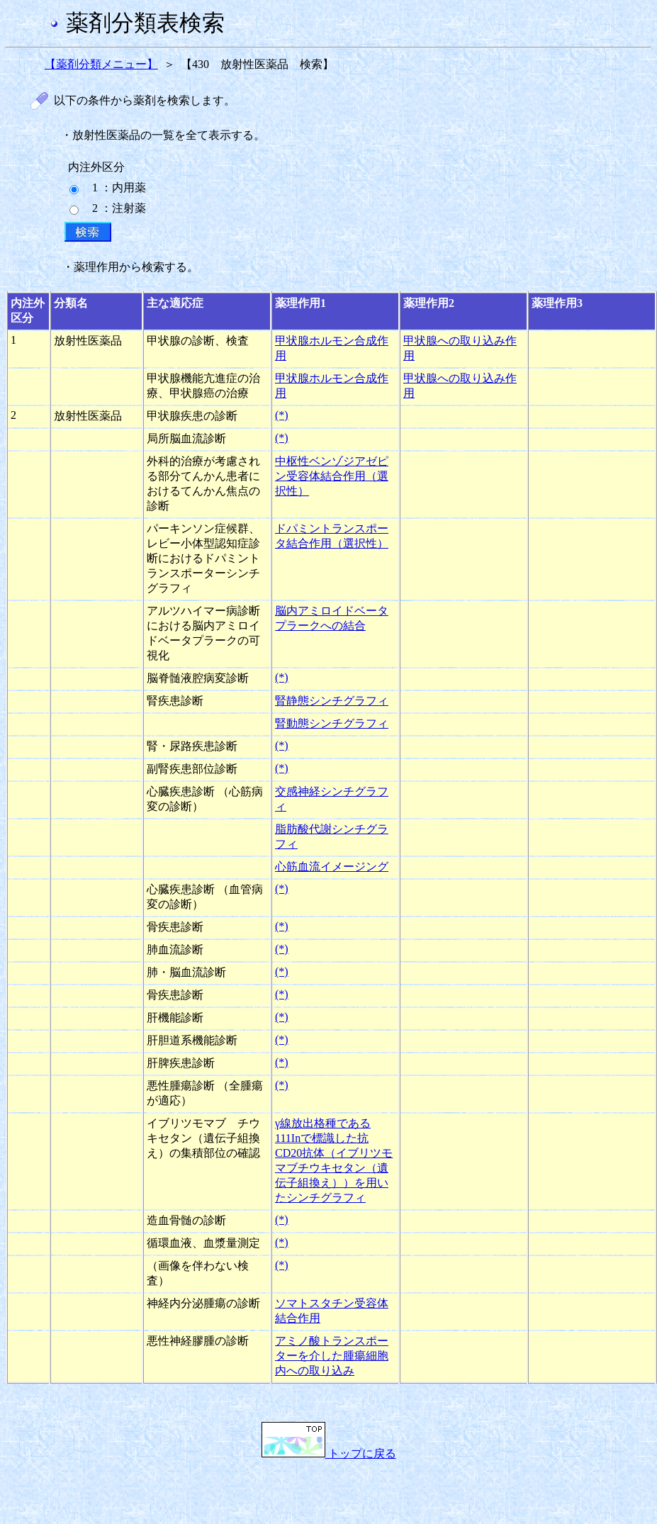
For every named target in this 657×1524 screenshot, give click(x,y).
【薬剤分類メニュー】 (101, 64)
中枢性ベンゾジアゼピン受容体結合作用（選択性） (331, 476)
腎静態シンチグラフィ (331, 701)
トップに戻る (329, 1453)
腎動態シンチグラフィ (331, 723)
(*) (281, 415)
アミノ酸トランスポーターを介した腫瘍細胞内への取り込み (331, 1356)
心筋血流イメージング (331, 867)
